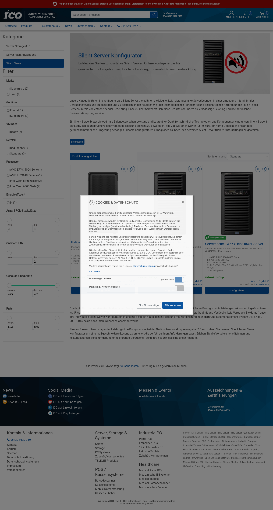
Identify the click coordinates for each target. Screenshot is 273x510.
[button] (179, 279)
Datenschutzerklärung (144, 266)
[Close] (183, 202)
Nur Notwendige (149, 305)
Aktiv (179, 279)
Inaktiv (181, 288)
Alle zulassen (173, 305)
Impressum (94, 271)
